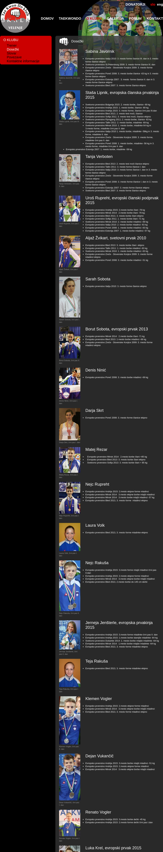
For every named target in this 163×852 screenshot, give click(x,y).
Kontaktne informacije (23, 61)
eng (160, 4)
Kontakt (155, 18)
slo (152, 4)
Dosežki (13, 49)
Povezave (14, 57)
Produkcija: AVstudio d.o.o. (106, 844)
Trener (12, 45)
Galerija (115, 18)
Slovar (11, 53)
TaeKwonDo (70, 18)
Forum (135, 18)
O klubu (94, 18)
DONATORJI (135, 4)
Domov (47, 18)
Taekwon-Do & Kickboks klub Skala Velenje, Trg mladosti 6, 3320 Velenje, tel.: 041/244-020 (44, 844)
